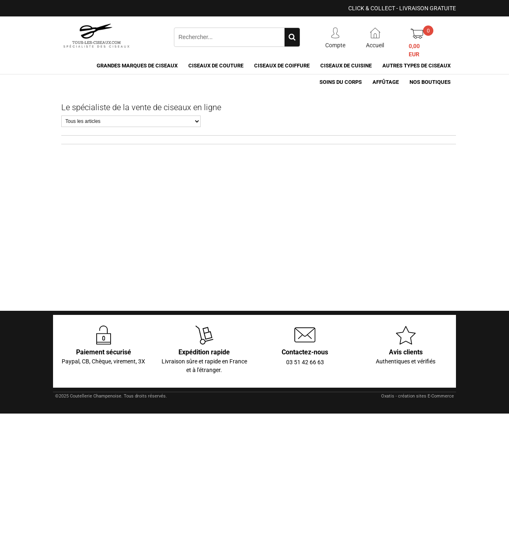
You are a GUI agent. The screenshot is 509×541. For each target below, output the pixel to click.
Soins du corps (340, 82)
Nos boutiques (430, 82)
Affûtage (385, 82)
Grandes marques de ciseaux (137, 65)
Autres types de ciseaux (416, 65)
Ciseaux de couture (215, 65)
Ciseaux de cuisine (346, 65)
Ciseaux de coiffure (282, 65)
